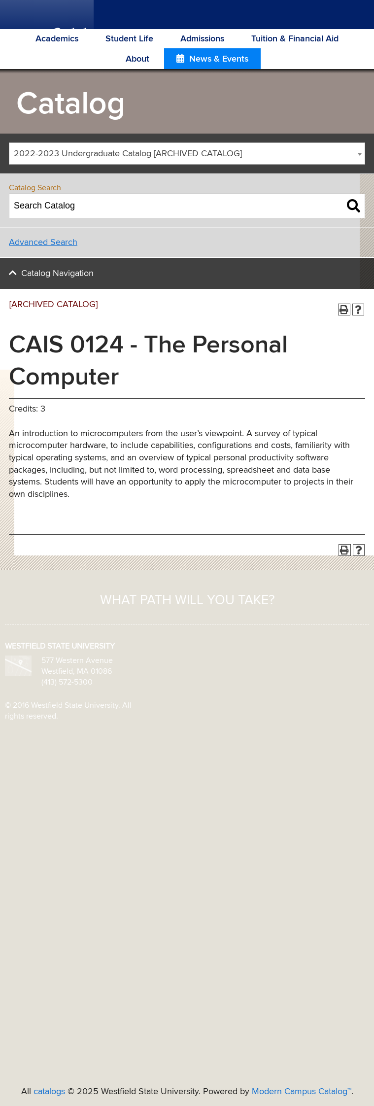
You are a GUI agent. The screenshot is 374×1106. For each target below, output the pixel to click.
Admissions (202, 39)
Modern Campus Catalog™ (301, 1091)
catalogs (49, 1091)
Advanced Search (43, 242)
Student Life (129, 39)
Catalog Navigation (57, 273)
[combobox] (187, 153)
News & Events (218, 59)
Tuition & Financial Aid (295, 39)
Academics (56, 39)
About (137, 59)
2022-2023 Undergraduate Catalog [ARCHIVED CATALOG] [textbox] (128, 153)
